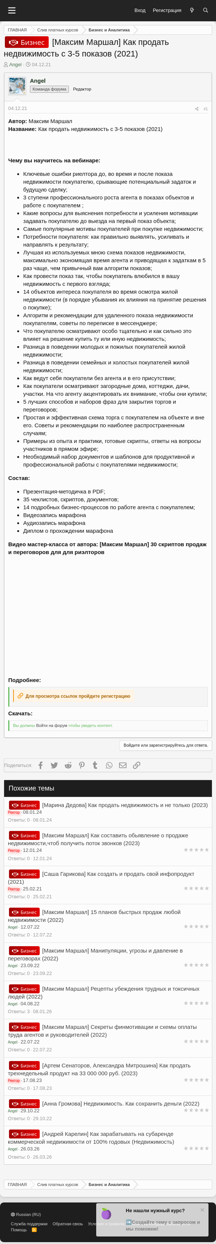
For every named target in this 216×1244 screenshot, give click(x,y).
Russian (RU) (26, 1214)
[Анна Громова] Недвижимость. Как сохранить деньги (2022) (121, 1103)
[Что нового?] (192, 10)
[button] (11, 10)
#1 (206, 109)
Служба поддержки (29, 1224)
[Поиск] (206, 10)
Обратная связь (67, 1224)
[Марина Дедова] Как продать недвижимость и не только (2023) (125, 805)
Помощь (19, 1230)
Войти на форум (51, 725)
